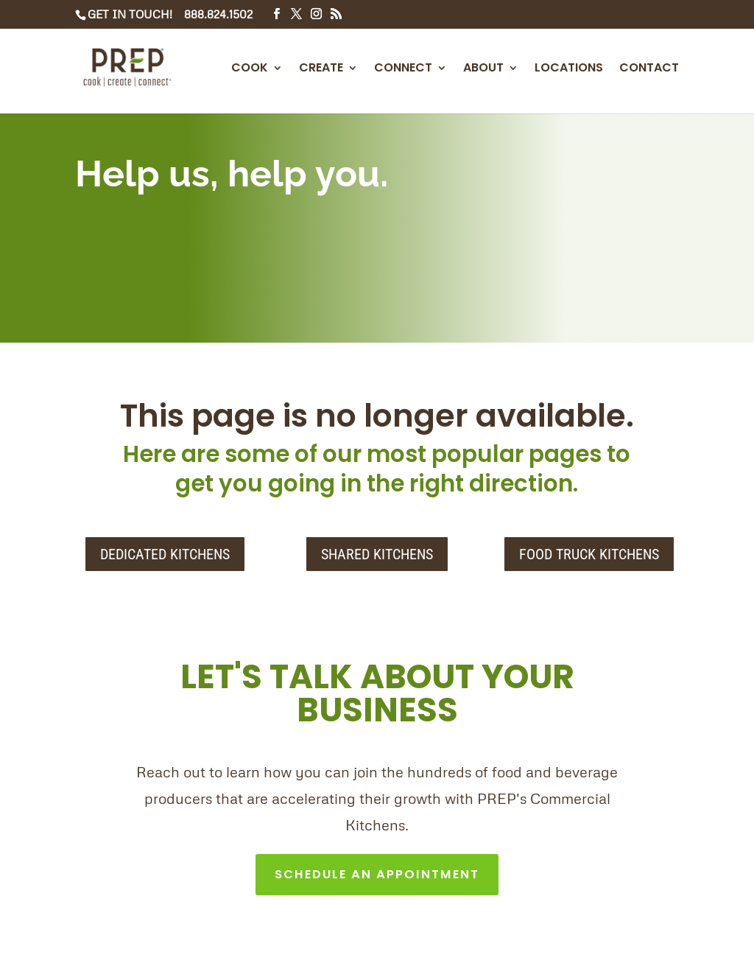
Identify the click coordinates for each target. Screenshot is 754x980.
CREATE (321, 69)
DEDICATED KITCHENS (165, 554)
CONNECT (403, 69)
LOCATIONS (569, 69)
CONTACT (649, 69)
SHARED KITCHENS (377, 554)
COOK (249, 69)
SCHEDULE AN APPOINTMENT (377, 876)
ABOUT (483, 69)
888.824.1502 (218, 14)
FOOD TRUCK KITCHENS (589, 554)
